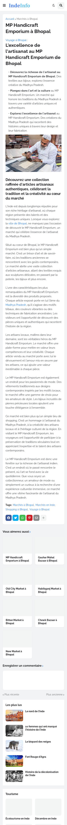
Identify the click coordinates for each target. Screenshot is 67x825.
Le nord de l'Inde (34, 711)
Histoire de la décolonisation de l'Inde (41, 774)
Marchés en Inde (45, 505)
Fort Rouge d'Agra (35, 756)
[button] (4, 5)
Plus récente (11, 694)
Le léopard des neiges (38, 741)
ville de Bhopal (17, 223)
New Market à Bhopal (14, 653)
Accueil (10, 19)
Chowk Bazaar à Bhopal (47, 622)
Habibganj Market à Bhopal (49, 590)
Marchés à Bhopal (27, 19)
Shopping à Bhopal (17, 509)
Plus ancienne (54, 694)
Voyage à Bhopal (16, 40)
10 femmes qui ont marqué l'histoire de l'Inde (41, 728)
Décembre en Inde (45, 818)
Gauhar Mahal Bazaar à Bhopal (47, 559)
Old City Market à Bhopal (16, 590)
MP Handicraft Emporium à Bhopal (17, 559)
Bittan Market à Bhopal (15, 622)
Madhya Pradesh (16, 304)
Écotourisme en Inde (17, 818)
